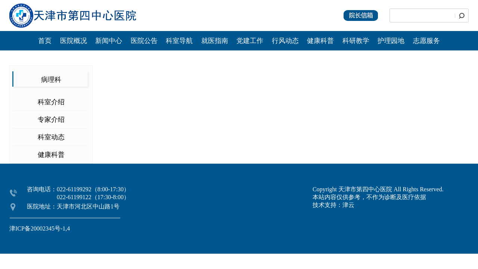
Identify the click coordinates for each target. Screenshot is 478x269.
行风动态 (285, 40)
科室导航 (179, 40)
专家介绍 (51, 119)
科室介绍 (51, 102)
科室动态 (51, 137)
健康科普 (320, 40)
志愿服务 (426, 40)
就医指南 (214, 40)
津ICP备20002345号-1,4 (39, 228)
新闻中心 (109, 40)
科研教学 (355, 40)
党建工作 (249, 40)
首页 (45, 40)
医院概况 (73, 40)
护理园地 (391, 40)
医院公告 (145, 40)
